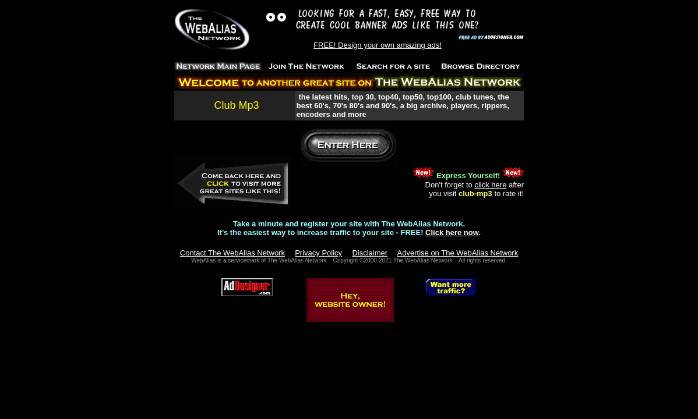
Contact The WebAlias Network (232, 252)
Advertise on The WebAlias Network (458, 252)
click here (490, 184)
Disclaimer (369, 252)
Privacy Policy (318, 252)
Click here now (451, 232)
